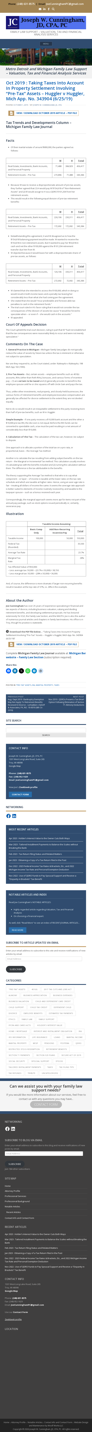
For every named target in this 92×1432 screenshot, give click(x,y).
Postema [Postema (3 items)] (64, 1043)
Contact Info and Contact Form (19, 1218)
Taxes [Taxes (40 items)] (50, 1067)
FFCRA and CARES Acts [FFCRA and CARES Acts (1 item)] (20, 1025)
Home (8, 1185)
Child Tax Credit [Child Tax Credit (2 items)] (38, 1007)
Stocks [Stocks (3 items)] (59, 1061)
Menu (46, 43)
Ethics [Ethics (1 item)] (12, 1019)
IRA (33, 685)
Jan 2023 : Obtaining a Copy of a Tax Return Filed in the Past (37, 860)
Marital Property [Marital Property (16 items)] (18, 1043)
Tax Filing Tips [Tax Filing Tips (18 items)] (66, 1067)
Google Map (15, 766)
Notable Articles (12, 1206)
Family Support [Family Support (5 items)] (46, 1019)
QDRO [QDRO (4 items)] (79, 1043)
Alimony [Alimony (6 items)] (13, 995)
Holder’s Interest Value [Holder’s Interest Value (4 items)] (49, 1025)
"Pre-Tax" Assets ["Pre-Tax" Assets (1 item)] (17, 989)
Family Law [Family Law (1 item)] (27, 1019)
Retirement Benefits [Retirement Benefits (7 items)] (56, 1049)
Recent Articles (13, 1212)
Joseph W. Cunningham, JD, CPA (47, 105)
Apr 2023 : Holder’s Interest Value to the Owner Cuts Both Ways (39, 838)
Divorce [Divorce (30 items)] (13, 1013)
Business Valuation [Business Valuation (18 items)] (19, 1001)
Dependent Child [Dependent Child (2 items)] (62, 1007)
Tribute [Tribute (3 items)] (31, 1073)
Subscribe (16, 969)
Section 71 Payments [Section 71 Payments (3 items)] (19, 1055)
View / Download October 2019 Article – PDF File (43, 113)
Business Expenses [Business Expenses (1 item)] (62, 995)
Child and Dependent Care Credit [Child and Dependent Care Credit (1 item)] (53, 1001)
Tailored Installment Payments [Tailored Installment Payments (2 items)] (25, 1067)
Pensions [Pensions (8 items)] (49, 1043)
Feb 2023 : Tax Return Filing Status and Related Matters (35, 854)
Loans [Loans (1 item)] (57, 1037)
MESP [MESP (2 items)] (35, 1043)
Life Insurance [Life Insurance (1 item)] (39, 1037)
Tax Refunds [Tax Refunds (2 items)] (15, 1073)
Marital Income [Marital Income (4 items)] (75, 1037)
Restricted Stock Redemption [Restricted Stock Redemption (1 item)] (24, 1049)
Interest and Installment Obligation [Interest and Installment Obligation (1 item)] (53, 1031)
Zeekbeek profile (28, 787)
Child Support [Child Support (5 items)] (16, 1007)
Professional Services (15, 1196)
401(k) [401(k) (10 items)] (34, 989)
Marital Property (44, 685)
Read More (17, 930)
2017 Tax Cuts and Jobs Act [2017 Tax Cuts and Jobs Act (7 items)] (58, 989)
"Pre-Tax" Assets (23, 685)
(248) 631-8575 (26, 4)
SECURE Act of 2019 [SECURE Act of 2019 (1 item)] (71, 1055)
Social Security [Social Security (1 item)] (17, 1061)
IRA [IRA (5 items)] (80, 1031)
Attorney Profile (12, 1191)
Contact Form (46, 1104)
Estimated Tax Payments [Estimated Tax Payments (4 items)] (61, 1013)
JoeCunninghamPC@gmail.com (65, 4)
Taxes (56, 685)
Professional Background (17, 1201)
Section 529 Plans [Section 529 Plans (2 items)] (45, 1055)
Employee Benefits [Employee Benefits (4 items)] (33, 1013)
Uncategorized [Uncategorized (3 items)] (50, 1073)
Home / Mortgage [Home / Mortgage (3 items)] (18, 1031)
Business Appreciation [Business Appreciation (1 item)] (35, 995)
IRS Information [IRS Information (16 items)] (17, 1037)
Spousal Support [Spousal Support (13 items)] (40, 1061)
